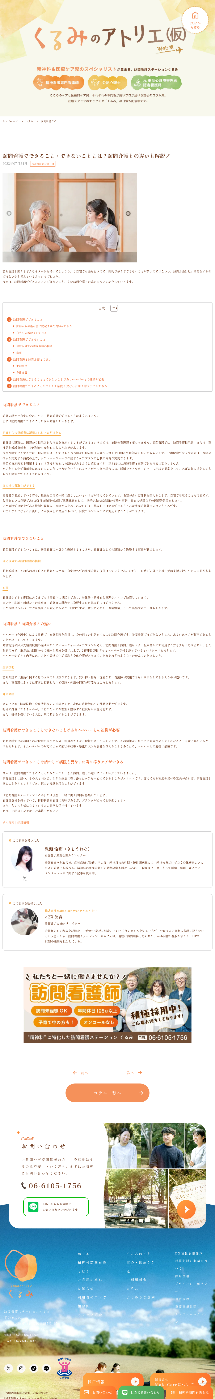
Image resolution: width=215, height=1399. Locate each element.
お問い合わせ (98, 1392)
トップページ (10, 121)
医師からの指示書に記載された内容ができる (44, 326)
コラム (29, 121)
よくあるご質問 (141, 1297)
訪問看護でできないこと (29, 339)
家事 (19, 353)
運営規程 (182, 1299)
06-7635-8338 (26, 1341)
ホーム (84, 1253)
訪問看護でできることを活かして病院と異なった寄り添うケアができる (60, 386)
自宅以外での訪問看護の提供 (34, 346)
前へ (84, 1072)
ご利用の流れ (90, 1279)
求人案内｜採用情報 (16, 822)
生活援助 (21, 366)
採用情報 (182, 1276)
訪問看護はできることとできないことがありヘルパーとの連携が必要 (58, 379)
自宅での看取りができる (31, 333)
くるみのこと (138, 1253)
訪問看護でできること (28, 319)
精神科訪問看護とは (42, 164)
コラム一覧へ (107, 1093)
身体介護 (21, 372)
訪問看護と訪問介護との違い (32, 359)
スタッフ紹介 (90, 1314)
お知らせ (86, 1288)
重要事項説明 (186, 1306)
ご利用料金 (136, 1279)
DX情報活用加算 (189, 1253)
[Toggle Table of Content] (112, 308)
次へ (130, 1072)
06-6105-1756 (51, 1185)
